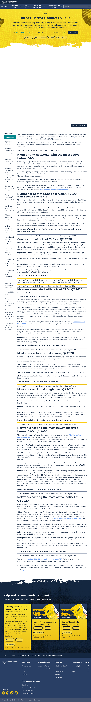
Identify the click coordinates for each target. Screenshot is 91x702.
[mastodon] (12, 693)
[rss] (16, 693)
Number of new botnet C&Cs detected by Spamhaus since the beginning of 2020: (10, 175)
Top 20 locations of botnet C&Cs (9, 197)
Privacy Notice (6, 700)
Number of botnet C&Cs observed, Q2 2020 (9, 152)
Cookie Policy (16, 700)
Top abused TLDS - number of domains (9, 251)
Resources (4, 6)
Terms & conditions (27, 700)
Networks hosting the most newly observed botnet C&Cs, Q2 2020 (9, 289)
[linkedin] (7, 693)
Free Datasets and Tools (55, 6)
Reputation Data (16, 6)
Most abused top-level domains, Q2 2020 (9, 240)
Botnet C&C (36, 655)
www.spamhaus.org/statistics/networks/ (55, 190)
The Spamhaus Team (23, 32)
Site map (37, 700)
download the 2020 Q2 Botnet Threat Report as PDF (42, 559)
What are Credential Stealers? (8, 217)
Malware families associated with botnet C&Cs (9, 228)
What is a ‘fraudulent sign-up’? (9, 162)
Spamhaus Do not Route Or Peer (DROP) (68, 518)
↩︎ (23, 570)
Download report (78, 126)
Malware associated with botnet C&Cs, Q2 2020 (10, 207)
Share (73, 32)
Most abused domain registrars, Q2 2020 (9, 262)
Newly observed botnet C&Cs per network (9, 302)
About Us (26, 6)
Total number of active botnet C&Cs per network (10, 326)
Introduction (9, 137)
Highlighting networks (9, 143)
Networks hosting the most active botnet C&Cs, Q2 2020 (9, 314)
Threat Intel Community (39, 6)
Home (6, 655)
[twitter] (3, 693)
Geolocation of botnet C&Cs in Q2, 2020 (10, 188)
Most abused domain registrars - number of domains (9, 274)
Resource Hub (24, 655)
